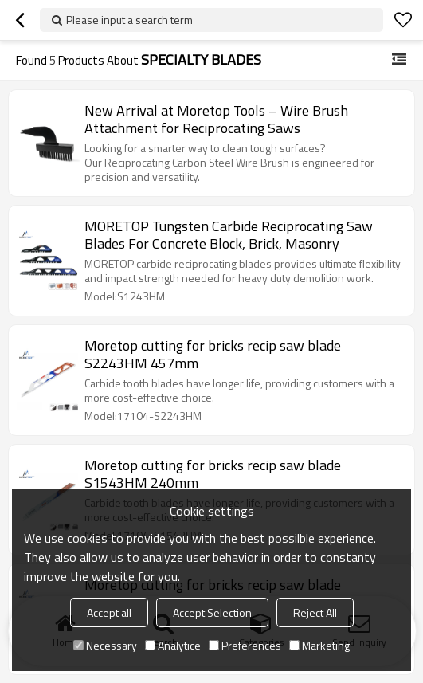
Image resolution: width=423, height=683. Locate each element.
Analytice (173, 645)
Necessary (105, 645)
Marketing (319, 645)
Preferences (245, 645)
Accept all (109, 612)
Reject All (315, 612)
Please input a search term (129, 19)
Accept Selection (212, 612)
